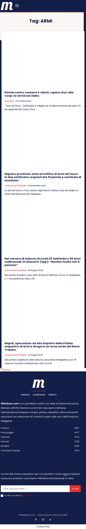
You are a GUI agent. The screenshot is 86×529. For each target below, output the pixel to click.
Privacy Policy (27, 495)
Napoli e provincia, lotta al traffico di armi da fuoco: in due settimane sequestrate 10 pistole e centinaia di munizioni (43, 177)
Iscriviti (75, 488)
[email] (35, 488)
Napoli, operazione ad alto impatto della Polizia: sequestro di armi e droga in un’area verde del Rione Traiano (42, 346)
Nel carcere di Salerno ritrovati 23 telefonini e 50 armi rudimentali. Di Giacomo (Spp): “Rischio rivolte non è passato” (43, 262)
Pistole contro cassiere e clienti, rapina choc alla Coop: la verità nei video (39, 94)
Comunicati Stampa (15, 185)
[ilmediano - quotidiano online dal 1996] (7, 5)
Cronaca (9, 101)
